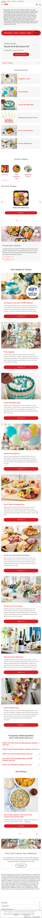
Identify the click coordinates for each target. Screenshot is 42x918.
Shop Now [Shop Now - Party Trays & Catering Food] (26, 520)
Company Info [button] (21, 906)
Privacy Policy (26, 914)
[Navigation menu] (2, 4)
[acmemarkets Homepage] (6, 4)
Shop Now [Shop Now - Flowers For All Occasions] (26, 621)
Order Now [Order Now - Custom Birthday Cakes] (25, 418)
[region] (21, 914)
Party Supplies (23, 92)
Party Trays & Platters (26, 130)
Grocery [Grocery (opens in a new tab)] (4, 1)
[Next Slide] (40, 202)
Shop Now (27, 213)
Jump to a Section (21, 63)
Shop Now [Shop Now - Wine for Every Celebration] (26, 672)
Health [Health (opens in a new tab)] (9, 1)
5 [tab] (22, 220)
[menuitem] (8, 33)
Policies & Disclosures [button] (21, 909)
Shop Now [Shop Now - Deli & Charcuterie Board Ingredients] (26, 570)
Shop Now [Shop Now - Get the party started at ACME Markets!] (26, 316)
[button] (36, 4)
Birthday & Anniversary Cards (28, 118)
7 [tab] (25, 220)
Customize (15, 914)
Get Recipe (27, 826)
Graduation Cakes (24, 79)
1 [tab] (16, 220)
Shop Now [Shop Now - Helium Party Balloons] (26, 469)
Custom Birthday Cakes (26, 105)
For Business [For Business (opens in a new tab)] (21, 1)
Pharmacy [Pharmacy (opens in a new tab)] (14, 1)
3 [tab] (19, 220)
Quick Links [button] (21, 903)
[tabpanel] (21, 202)
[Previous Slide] (2, 202)
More (36, 33)
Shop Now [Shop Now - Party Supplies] (26, 367)
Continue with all (36, 916)
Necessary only (27, 916)
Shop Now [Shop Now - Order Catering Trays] (26, 725)
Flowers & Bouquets (25, 143)
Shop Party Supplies (21, 54)
